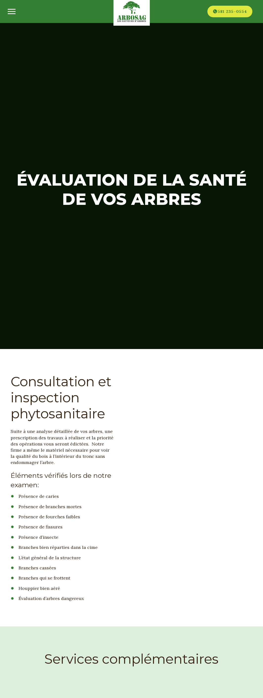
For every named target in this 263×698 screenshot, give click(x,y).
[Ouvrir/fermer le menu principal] (11, 11)
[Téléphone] (229, 11)
